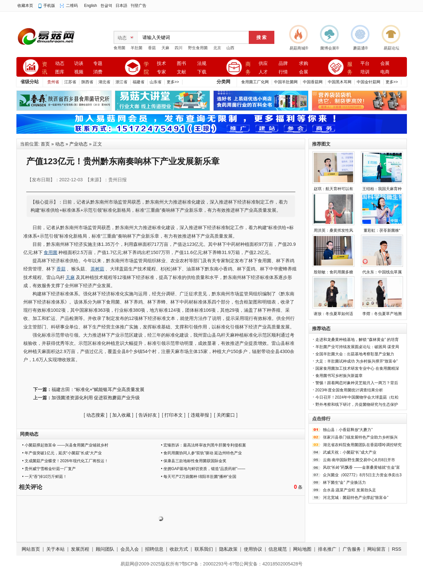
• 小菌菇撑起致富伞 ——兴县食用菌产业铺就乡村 (65, 445)
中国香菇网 (313, 82)
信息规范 (277, 549)
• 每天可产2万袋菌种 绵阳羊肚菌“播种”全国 (199, 476)
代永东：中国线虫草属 (382, 272)
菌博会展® (329, 48)
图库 (59, 71)
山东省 (155, 82)
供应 (263, 63)
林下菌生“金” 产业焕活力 (344, 482)
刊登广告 (138, 5)
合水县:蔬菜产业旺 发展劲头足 (349, 490)
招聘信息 (154, 549)
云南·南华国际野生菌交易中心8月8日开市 (359, 460)
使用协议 (253, 549)
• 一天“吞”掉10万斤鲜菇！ (44, 476)
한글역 (106, 5)
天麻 (165, 48)
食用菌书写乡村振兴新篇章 (339, 375)
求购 (303, 63)
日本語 (121, 5)
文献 (181, 71)
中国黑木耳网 (339, 82)
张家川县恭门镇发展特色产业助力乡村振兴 (360, 437)
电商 (385, 71)
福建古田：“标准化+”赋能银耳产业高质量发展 (98, 389)
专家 (161, 71)
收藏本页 (25, 5)
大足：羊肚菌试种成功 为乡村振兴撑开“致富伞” (356, 361)
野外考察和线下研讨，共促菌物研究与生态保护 (356, 404)
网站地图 (302, 549)
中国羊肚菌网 (286, 82)
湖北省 (104, 82)
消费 (97, 71)
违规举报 (200, 415)
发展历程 (80, 549)
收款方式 (179, 549)
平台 (365, 63)
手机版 (49, 5)
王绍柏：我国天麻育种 (382, 189)
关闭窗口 (226, 415)
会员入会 (129, 549)
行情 (283, 71)
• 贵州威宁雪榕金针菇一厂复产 (49, 468)
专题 (97, 63)
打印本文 (173, 415)
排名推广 (327, 549)
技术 (161, 63)
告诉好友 (147, 415)
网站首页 (31, 549)
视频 (78, 71)
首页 (45, 144)
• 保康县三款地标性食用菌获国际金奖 (194, 461)
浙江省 (121, 82)
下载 (201, 71)
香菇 (152, 48)
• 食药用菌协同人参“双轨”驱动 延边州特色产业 (201, 453)
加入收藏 (121, 415)
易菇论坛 (391, 48)
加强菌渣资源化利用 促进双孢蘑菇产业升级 (96, 397)
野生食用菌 (198, 48)
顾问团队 (105, 549)
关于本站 (55, 549)
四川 (178, 48)
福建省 (138, 82)
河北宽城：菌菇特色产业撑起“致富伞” (356, 497)
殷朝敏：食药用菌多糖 (333, 272)
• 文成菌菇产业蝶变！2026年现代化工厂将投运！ (65, 461)
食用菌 (119, 48)
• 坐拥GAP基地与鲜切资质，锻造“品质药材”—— (203, 468)
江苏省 (70, 82)
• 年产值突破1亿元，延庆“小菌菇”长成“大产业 (62, 453)
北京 (217, 48)
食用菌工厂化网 (255, 82)
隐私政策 (228, 549)
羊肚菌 (136, 48)
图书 (181, 63)
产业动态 (78, 144)
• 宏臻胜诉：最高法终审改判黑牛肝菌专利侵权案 (203, 445)
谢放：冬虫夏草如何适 (333, 313)
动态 (59, 63)
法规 (201, 63)
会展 (303, 71)
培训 (365, 71)
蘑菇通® (360, 48)
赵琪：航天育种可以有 (333, 189)
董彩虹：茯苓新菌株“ (382, 230)
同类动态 (29, 434)
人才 (263, 71)
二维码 (72, 5)
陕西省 (87, 82)
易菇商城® (298, 48)
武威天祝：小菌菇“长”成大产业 (350, 452)
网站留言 (376, 549)
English (90, 5)
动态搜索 (95, 415)
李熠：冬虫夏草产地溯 (382, 313)
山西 (230, 48)
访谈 (78, 63)
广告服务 (352, 549)
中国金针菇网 (368, 82)
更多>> (173, 82)
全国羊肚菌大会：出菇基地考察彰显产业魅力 (354, 354)
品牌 (283, 63)
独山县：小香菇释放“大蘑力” (348, 429)
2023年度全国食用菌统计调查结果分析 (349, 390)
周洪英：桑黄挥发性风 (333, 230)
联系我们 (204, 549)
